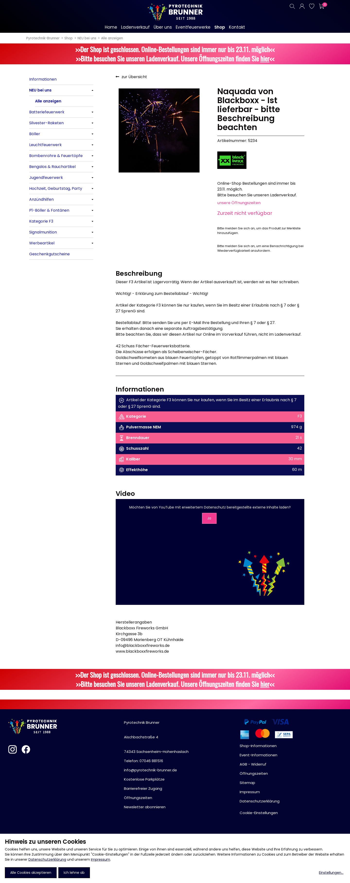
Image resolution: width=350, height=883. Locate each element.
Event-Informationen (258, 755)
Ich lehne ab (74, 872)
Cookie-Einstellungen (259, 812)
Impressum (100, 859)
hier (265, 58)
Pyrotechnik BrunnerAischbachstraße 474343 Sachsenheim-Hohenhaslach (156, 737)
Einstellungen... (331, 872)
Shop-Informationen (258, 745)
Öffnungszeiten (138, 797)
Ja (209, 518)
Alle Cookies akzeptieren (30, 872)
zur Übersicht (134, 77)
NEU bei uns (87, 38)
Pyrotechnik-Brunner (43, 38)
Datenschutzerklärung (47, 859)
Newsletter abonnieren (145, 806)
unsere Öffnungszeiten (239, 203)
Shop (68, 38)
